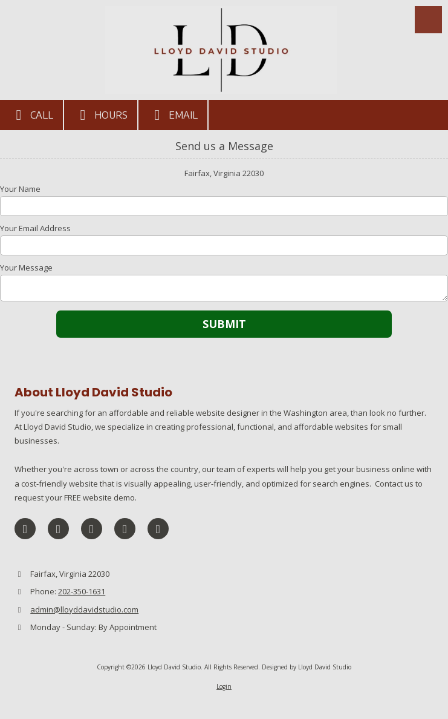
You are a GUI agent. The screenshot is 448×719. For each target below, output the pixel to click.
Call (31, 115)
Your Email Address (35, 228)
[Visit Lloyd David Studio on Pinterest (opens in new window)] (124, 528)
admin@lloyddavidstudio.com (84, 609)
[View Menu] (428, 19)
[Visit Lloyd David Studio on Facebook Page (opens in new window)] (25, 528)
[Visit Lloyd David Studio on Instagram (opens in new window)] (158, 528)
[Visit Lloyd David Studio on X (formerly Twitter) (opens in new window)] (58, 528)
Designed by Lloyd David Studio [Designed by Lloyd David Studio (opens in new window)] (306, 667)
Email (173, 115)
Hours (101, 115)
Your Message (26, 267)
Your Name (20, 189)
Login (224, 686)
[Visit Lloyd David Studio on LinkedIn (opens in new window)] (91, 528)
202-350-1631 (81, 591)
